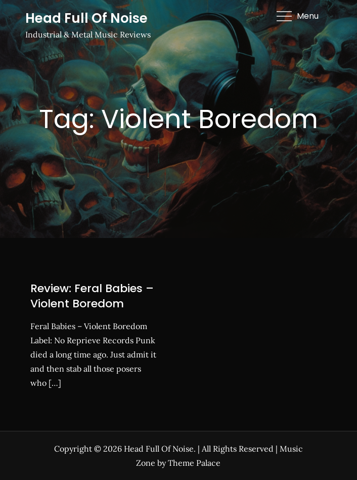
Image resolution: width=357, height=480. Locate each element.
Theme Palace (194, 463)
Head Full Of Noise (86, 18)
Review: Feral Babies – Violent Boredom (92, 296)
